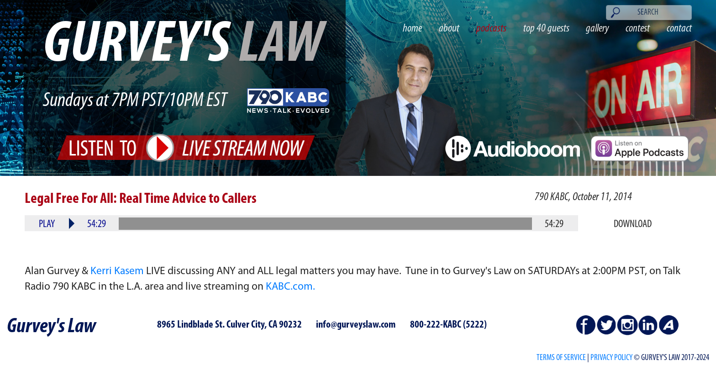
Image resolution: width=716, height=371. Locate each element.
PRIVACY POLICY (611, 358)
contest (638, 28)
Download (633, 224)
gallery (597, 28)
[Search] (649, 12)
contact (679, 28)
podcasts (491, 28)
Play (47, 224)
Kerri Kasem (117, 271)
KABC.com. (290, 286)
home (412, 28)
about (449, 28)
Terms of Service (561, 358)
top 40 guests (546, 28)
